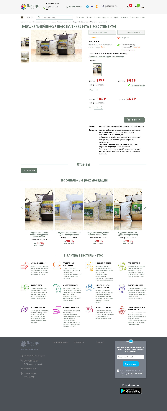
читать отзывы (94, 41)
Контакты (124, 17)
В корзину (136, 120)
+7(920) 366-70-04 (52, 8)
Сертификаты (79, 342)
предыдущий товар (100, 32)
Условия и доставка (128, 50)
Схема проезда (29, 377)
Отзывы (89, 17)
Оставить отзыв (29, 171)
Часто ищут (100, 342)
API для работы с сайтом (130, 385)
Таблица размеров (138, 85)
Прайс (116, 17)
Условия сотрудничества (103, 17)
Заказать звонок (75, 7)
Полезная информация (60, 342)
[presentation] (22, 207)
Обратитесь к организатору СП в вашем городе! (106, 56)
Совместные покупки (137, 17)
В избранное (125, 38)
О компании (80, 17)
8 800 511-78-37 (52, 4)
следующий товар (133, 32)
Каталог (29, 17)
